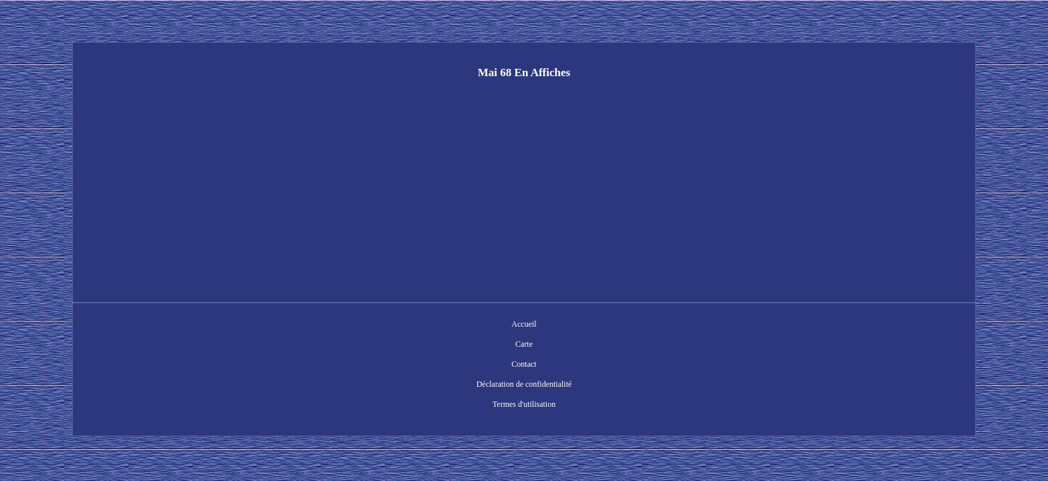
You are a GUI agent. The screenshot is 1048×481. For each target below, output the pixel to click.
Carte (421, 325)
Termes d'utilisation (628, 325)
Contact (458, 325)
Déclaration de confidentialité (533, 325)
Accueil (385, 325)
